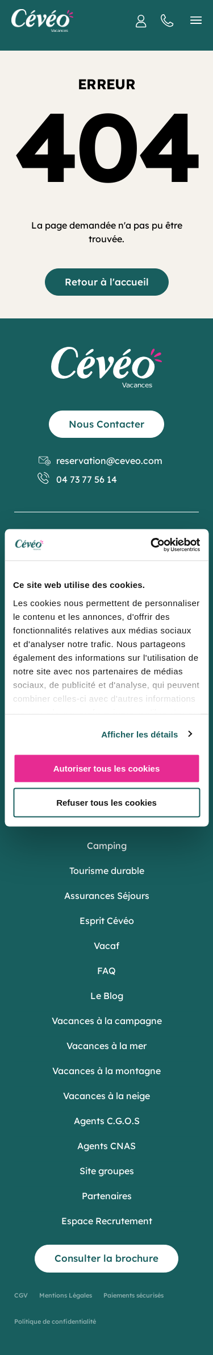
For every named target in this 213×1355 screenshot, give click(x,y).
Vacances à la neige (106, 1095)
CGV (21, 1295)
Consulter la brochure (106, 1258)
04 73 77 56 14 (78, 480)
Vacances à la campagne (107, 1020)
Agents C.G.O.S (107, 1120)
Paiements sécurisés (133, 1295)
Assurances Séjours (106, 895)
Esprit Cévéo (107, 920)
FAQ (106, 970)
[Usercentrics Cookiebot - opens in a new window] (151, 544)
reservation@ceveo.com (100, 461)
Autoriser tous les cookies (106, 768)
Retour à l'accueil (107, 282)
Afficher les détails (139, 734)
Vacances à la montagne (106, 1070)
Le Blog (106, 995)
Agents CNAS (106, 1145)
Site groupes (107, 1170)
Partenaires (107, 1195)
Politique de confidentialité (55, 1321)
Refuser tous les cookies (106, 802)
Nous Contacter (106, 424)
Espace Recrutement (106, 1220)
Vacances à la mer (106, 1045)
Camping (107, 845)
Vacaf (106, 945)
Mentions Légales (65, 1295)
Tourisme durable (106, 870)
